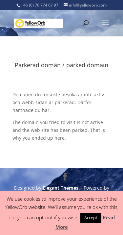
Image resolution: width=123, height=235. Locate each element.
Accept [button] (90, 218)
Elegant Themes (60, 188)
